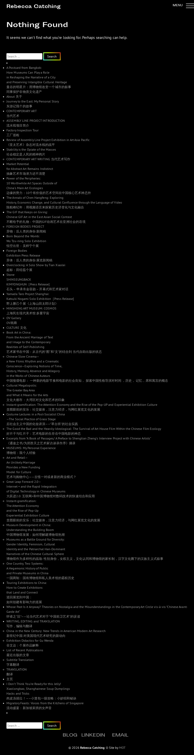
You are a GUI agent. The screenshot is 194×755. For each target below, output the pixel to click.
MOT (122, 748)
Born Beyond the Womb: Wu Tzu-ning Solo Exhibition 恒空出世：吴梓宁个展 (26, 241)
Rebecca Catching (33, 7)
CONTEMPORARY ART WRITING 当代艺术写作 (38, 159)
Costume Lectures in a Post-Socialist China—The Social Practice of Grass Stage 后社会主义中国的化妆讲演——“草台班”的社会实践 (42, 419)
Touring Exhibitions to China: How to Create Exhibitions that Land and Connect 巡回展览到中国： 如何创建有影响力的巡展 (26, 592)
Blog (70, 735)
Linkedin (93, 735)
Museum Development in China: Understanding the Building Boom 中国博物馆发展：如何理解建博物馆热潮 (35, 530)
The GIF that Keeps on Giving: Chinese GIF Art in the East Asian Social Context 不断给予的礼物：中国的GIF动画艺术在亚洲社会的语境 (46, 217)
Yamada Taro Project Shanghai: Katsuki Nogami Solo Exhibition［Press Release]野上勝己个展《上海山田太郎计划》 (40, 298)
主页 (9, 679)
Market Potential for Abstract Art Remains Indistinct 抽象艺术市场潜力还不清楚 (29, 169)
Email (120, 735)
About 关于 (14, 96)
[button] (183, 5)
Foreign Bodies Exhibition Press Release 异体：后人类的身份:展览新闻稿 (29, 255)
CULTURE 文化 (16, 328)
